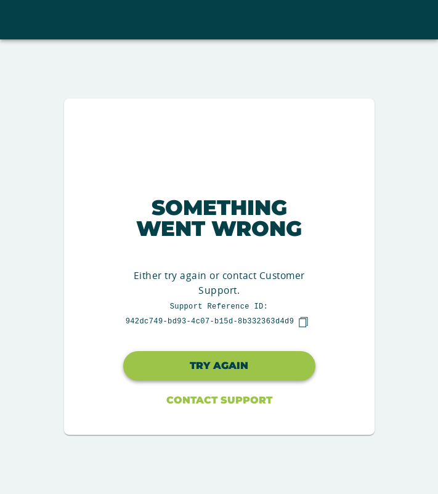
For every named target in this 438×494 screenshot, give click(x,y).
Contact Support (219, 400)
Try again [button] (219, 365)
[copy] (303, 322)
